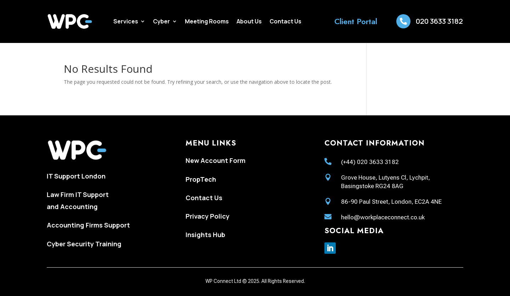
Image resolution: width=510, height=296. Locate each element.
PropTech (201, 179)
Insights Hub (205, 234)
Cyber (161, 22)
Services (125, 22)
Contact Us (285, 22)
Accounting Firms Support (88, 225)
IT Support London (76, 176)
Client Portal (355, 21)
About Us (249, 22)
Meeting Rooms (207, 22)
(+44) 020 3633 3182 (370, 161)
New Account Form (215, 160)
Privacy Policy (208, 216)
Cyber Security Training (84, 244)
